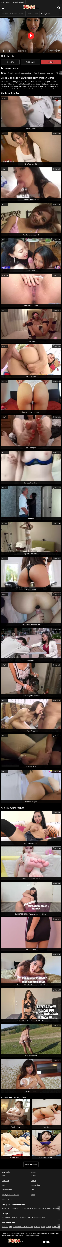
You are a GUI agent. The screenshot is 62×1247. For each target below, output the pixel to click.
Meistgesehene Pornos (10, 1194)
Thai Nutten (56, 1208)
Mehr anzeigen (31, 1164)
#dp (35, 73)
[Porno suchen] (3, 8)
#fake (48, 1226)
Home (4, 1176)
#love (43, 1226)
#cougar (5, 1226)
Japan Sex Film (27, 1208)
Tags (3, 1185)
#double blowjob (46, 73)
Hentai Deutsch (18, 2)
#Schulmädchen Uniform (23, 1226)
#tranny (37, 1226)
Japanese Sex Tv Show (42, 1208)
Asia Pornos (5, 2)
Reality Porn (45, 14)
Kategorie (5, 1180)
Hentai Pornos (32, 14)
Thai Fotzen (16, 1208)
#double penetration (23, 73)
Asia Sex (4, 14)
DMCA (33, 1180)
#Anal (10, 73)
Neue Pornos (7, 1190)
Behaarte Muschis (17, 14)
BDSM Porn (6, 1208)
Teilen (51, 62)
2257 (33, 1194)
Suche (33, 1176)
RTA (32, 1190)
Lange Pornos (7, 1199)
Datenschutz (36, 1185)
